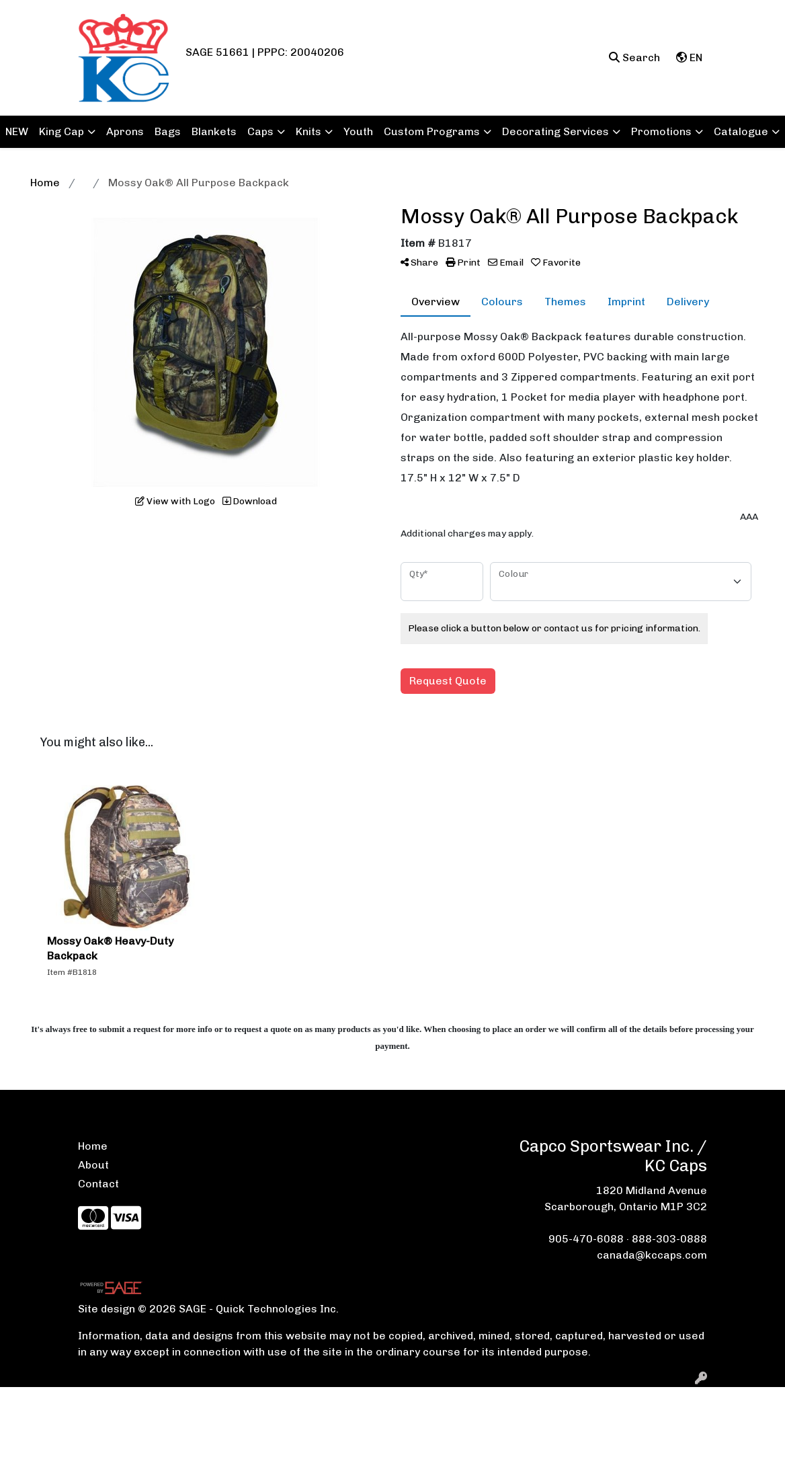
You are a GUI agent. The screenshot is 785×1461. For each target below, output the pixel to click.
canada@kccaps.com (652, 1255)
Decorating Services (555, 131)
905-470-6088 (586, 1238)
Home (93, 1146)
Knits (308, 131)
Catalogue (741, 131)
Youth (358, 131)
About (93, 1164)
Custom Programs (432, 131)
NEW (16, 131)
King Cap (61, 131)
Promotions (661, 131)
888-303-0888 (669, 1238)
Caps (260, 131)
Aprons (125, 131)
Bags (168, 131)
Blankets (214, 131)
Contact (98, 1183)
